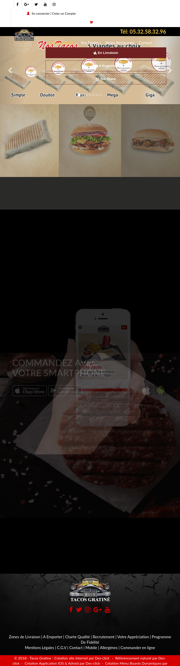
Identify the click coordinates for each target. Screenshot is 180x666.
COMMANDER (61, 42)
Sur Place (106, 79)
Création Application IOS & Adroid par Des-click (62, 663)
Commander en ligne (137, 647)
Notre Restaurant (120, 42)
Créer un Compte (64, 13)
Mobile (91, 647)
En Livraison (105, 53)
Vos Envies (91, 42)
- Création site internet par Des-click (80, 658)
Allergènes (109, 647)
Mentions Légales (39, 647)
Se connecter (41, 13)
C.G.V (61, 647)
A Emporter (106, 66)
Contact (145, 42)
